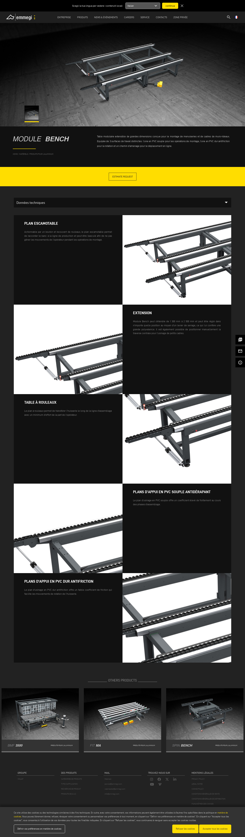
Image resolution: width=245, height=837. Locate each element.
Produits (82, 17)
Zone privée (180, 17)
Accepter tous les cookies (215, 828)
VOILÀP (20, 779)
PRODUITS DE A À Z (68, 794)
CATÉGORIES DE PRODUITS (71, 779)
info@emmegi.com (112, 794)
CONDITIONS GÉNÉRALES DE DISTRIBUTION (208, 799)
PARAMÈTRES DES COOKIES (202, 804)
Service (144, 17)
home (15, 154)
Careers (129, 17)
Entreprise (64, 17)
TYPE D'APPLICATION (69, 784)
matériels (23, 154)
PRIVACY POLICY (198, 779)
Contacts (161, 17)
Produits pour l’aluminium (41, 154)
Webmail (108, 779)
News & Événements (106, 17)
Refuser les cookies (185, 828)
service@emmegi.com (113, 784)
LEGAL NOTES (197, 784)
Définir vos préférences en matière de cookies (39, 828)
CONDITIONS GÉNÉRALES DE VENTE (206, 794)
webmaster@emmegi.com (115, 789)
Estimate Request (122, 176)
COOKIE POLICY (198, 789)
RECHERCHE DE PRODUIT (71, 789)
